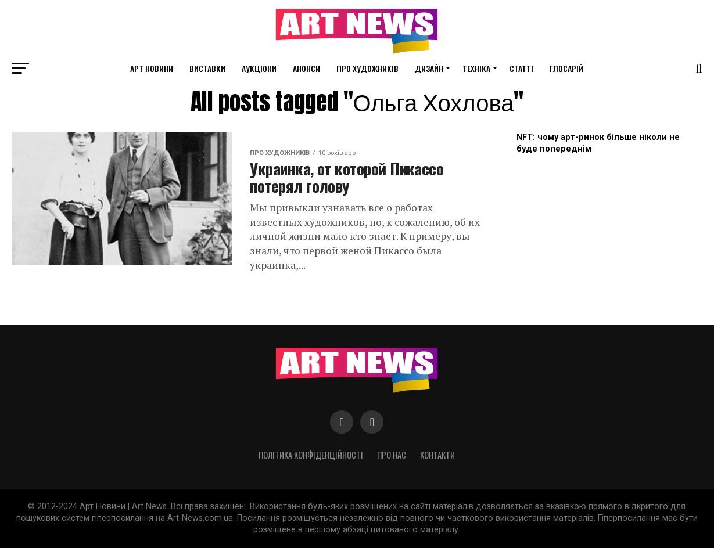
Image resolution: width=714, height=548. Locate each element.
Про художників (367, 68)
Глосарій (566, 68)
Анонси (306, 68)
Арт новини (151, 68)
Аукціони (259, 68)
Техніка (476, 68)
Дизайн (429, 68)
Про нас (391, 455)
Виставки (207, 68)
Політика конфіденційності (311, 455)
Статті (521, 68)
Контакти (437, 455)
